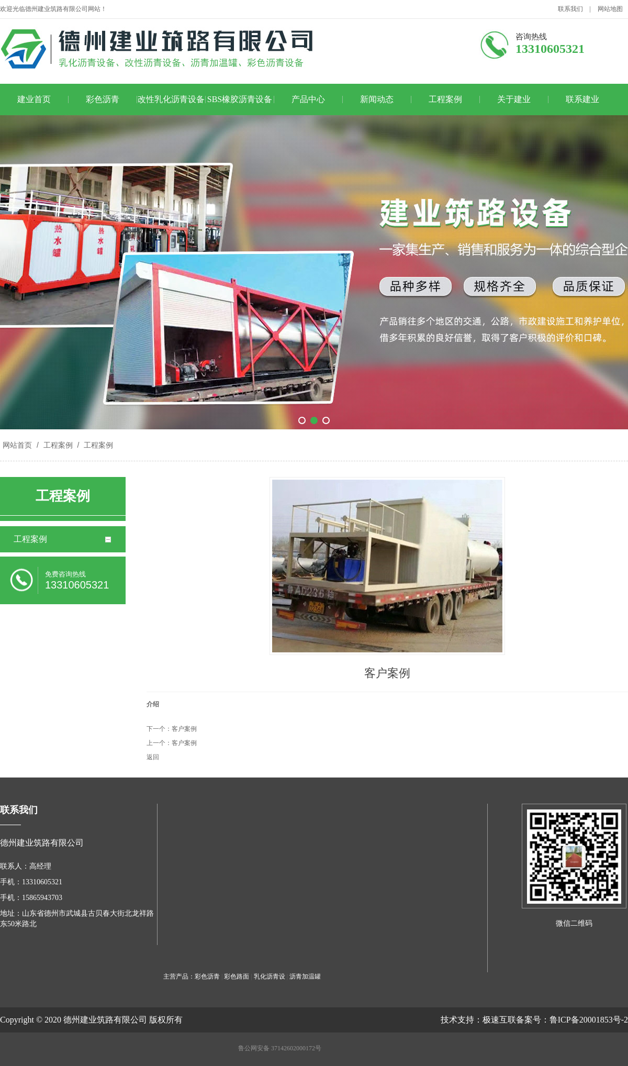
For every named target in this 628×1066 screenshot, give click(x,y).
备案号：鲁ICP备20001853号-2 (572, 1019)
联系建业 (582, 99)
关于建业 (514, 99)
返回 (153, 757)
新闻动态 (377, 99)
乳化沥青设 (269, 976)
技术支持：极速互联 (478, 1019)
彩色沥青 (102, 99)
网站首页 (17, 445)
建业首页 (34, 99)
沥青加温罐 (305, 976)
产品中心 (308, 99)
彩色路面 (236, 976)
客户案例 (184, 728)
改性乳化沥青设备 (171, 99)
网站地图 (610, 9)
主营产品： (179, 976)
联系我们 (570, 9)
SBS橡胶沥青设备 (239, 99)
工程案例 (445, 99)
